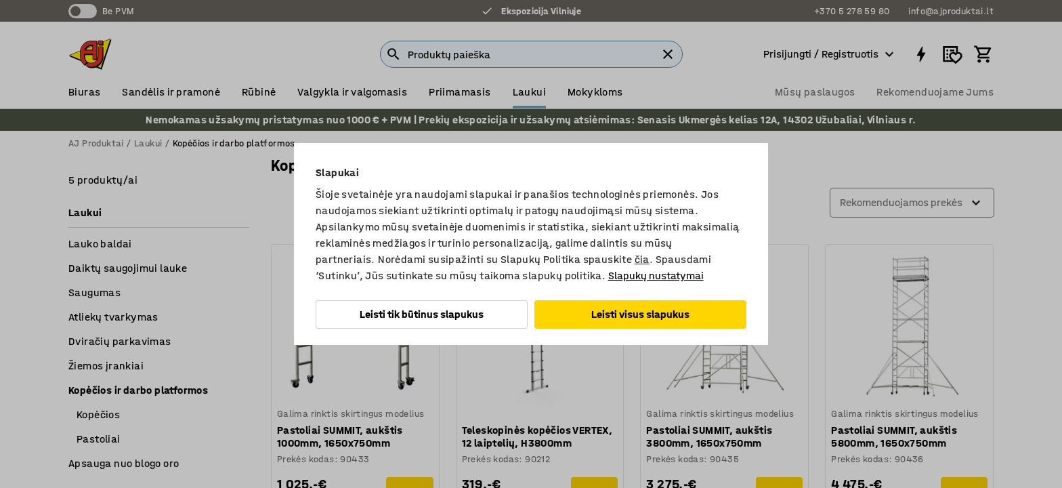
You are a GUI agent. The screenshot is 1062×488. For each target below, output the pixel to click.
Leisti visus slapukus (640, 314)
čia (642, 259)
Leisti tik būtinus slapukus (422, 314)
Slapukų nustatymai (656, 275)
